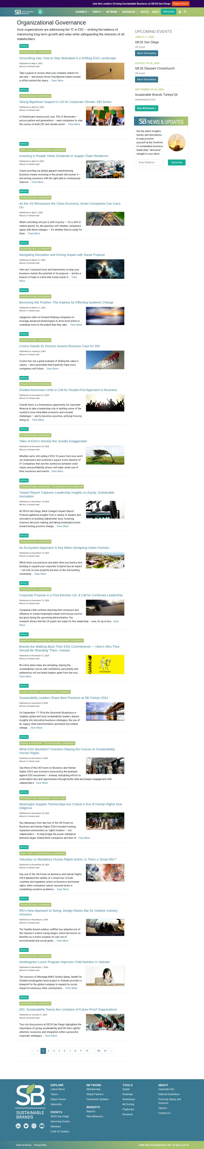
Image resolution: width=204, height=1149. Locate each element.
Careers (162, 1108)
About (156, 11)
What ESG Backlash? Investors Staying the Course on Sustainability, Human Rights (67, 751)
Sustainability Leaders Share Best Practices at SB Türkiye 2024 (63, 698)
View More (57, 80)
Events (97, 11)
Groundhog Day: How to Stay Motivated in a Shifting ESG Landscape (67, 58)
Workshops (128, 1099)
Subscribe (168, 11)
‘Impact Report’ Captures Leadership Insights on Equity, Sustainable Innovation (66, 494)
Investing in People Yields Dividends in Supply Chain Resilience (63, 156)
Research (127, 1114)
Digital (145, 11)
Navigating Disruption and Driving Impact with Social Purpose (62, 254)
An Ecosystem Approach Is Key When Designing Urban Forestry (64, 547)
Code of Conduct (60, 1131)
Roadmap (127, 1094)
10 (86, 1050)
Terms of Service (23, 1145)
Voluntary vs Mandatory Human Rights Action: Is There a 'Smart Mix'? (67, 859)
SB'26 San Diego (60, 1116)
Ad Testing (128, 1104)
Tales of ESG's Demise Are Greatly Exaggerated (53, 441)
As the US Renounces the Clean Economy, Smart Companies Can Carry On (70, 205)
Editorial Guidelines (169, 1094)
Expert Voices (58, 1099)
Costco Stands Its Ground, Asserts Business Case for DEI (59, 346)
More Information (146, 53)
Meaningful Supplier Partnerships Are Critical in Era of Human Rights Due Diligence (70, 806)
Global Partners (94, 1094)
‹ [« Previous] (32, 1050)
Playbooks (128, 1109)
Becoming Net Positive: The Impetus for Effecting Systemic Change (66, 302)
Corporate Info (166, 1089)
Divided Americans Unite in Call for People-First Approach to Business (68, 390)
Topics (54, 1094)
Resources (129, 11)
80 (99, 1050)
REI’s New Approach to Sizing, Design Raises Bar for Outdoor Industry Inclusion (68, 912)
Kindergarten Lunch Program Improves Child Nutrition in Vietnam (64, 962)
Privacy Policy (40, 1145)
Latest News (58, 1089)
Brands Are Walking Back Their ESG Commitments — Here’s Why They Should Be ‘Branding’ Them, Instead (69, 648)
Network (112, 11)
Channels (81, 11)
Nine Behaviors (94, 1116)
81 (105, 1050)
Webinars (56, 1126)
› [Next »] (111, 1050)
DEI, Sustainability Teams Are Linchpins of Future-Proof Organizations (68, 1009)
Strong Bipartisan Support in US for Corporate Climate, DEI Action (65, 102)
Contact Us (164, 1113)
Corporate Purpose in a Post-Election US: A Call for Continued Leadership (71, 595)
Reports (90, 1111)
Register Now (180, 3)
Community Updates (97, 1099)
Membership (93, 1089)
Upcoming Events (60, 1121)
